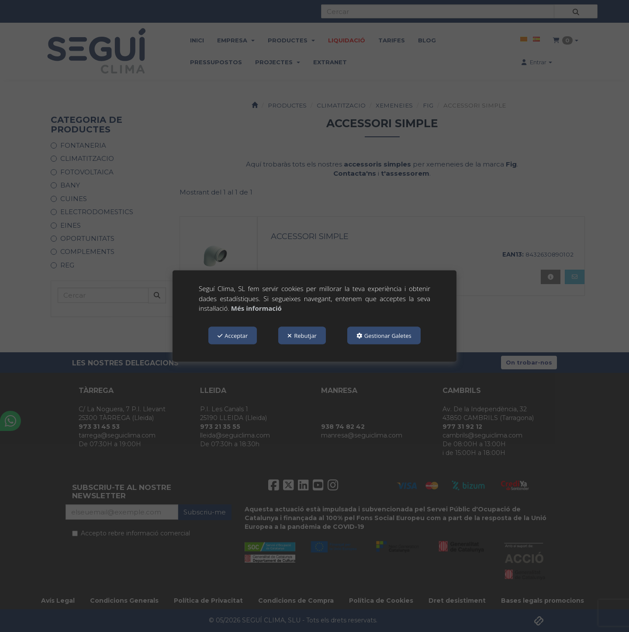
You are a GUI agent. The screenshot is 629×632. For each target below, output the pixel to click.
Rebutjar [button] (302, 335)
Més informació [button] (256, 308)
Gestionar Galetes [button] (383, 335)
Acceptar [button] (233, 335)
